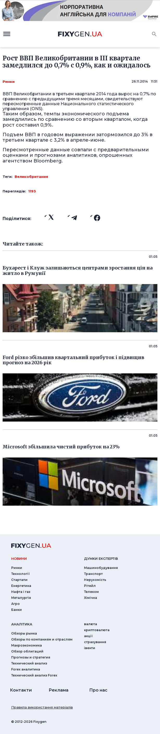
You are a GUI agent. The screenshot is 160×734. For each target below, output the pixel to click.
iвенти (89, 648)
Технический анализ (29, 663)
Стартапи (19, 580)
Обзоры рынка (24, 633)
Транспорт (93, 574)
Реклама (58, 690)
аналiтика (21, 624)
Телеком (91, 592)
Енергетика (21, 586)
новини (19, 558)
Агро (15, 604)
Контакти (21, 690)
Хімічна (90, 598)
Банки (16, 610)
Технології (20, 574)
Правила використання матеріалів (42, 707)
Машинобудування (101, 568)
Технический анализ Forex (34, 675)
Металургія (21, 598)
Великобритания (31, 176)
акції (88, 636)
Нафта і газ (20, 592)
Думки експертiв (101, 558)
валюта (90, 624)
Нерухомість (95, 580)
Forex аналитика (25, 669)
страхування (95, 642)
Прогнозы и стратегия (30, 657)
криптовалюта (97, 630)
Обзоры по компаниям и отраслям (42, 639)
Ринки (9, 81)
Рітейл (90, 586)
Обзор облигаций (27, 651)
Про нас (98, 690)
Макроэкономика (26, 645)
